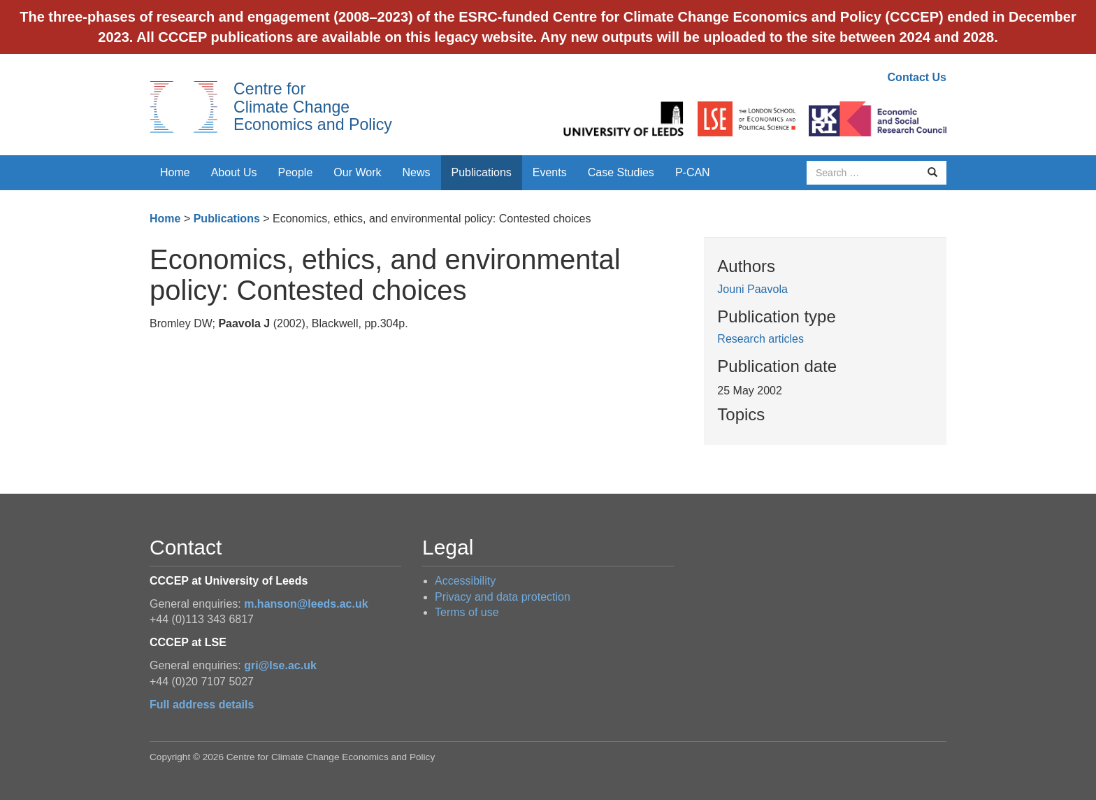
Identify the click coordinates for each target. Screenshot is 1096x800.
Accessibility (465, 581)
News (416, 172)
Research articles (760, 339)
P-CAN (692, 172)
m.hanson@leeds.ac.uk (306, 604)
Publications (482, 172)
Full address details (202, 704)
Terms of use (467, 612)
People (295, 172)
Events (550, 172)
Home (175, 172)
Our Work (357, 172)
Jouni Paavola (752, 289)
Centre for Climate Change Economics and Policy (312, 107)
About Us (234, 172)
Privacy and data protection (502, 597)
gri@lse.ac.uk (280, 665)
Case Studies (621, 172)
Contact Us (917, 77)
